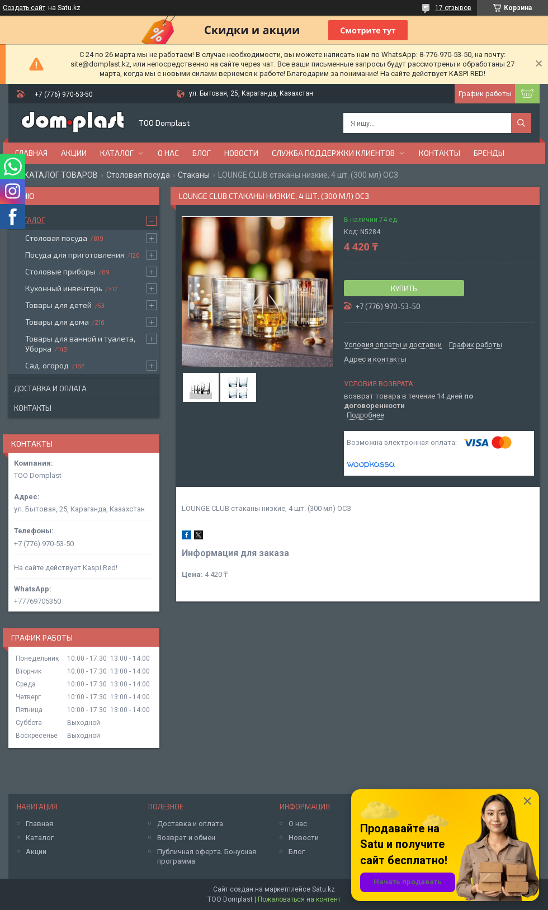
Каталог (117, 153)
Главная (31, 153)
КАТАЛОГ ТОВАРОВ (61, 174)
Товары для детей (58, 305)
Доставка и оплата (50, 388)
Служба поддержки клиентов (333, 153)
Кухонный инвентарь (63, 288)
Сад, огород (47, 365)
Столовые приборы (60, 271)
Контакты (439, 153)
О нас (168, 153)
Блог (201, 153)
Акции (74, 153)
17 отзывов (453, 8)
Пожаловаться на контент (299, 899)
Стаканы (194, 174)
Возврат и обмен (186, 837)
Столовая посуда (138, 174)
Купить (404, 288)
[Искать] (521, 123)
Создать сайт (24, 8)
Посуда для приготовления (74, 254)
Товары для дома (57, 321)
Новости (241, 153)
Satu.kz (323, 889)
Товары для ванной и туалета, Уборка (80, 343)
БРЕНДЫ (489, 153)
